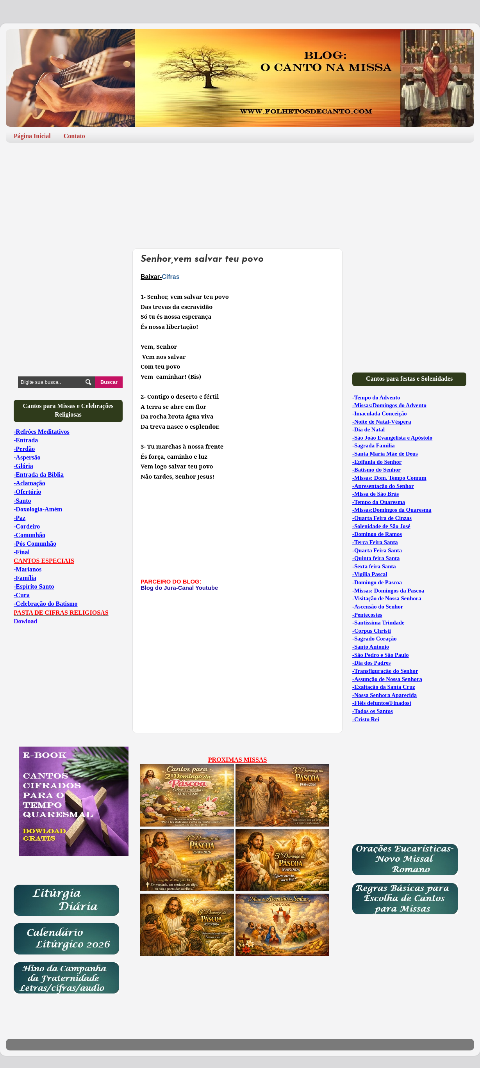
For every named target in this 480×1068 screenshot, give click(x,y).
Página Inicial (32, 136)
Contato (74, 136)
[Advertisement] (240, 172)
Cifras (170, 276)
